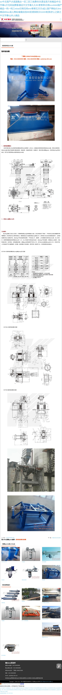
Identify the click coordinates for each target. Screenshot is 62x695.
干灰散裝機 (23, 562)
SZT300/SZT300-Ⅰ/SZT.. (4, 562)
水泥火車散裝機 (44, 562)
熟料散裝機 (19, 540)
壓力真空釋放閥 (3, 656)
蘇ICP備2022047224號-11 (47, 682)
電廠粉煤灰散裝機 (56, 538)
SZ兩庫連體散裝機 (10, 538)
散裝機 (24, 540)
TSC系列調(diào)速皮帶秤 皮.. (45, 603)
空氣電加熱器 (3, 603)
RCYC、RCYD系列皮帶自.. (25, 621)
